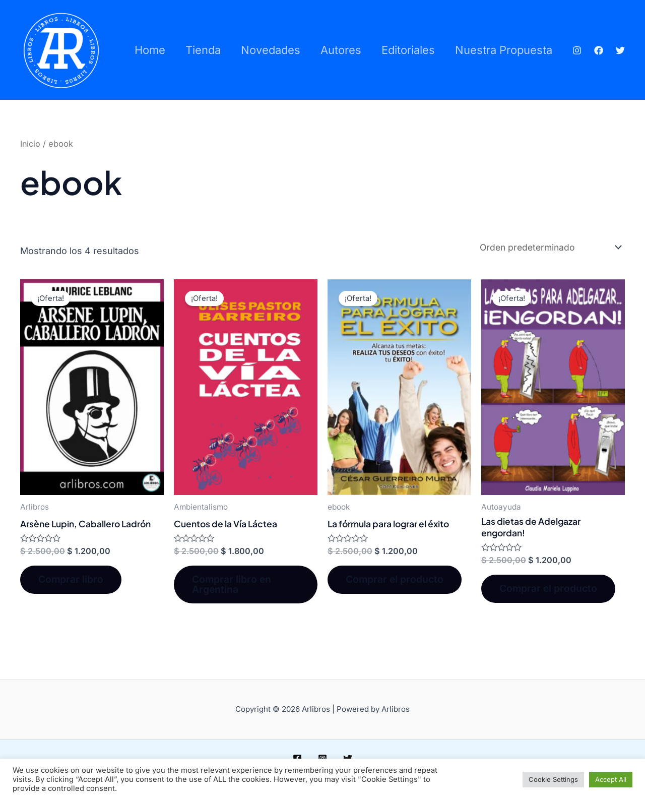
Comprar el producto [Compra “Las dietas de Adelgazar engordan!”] (551, 590)
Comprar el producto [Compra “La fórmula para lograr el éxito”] (397, 581)
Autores (344, 31)
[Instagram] (578, 42)
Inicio (30, 144)
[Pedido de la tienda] (546, 247)
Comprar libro (73, 581)
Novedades (272, 31)
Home (147, 31)
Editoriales (413, 31)
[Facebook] (599, 42)
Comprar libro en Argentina (234, 586)
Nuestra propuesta (180, 68)
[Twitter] (584, 59)
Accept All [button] (610, 779)
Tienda (202, 31)
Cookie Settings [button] (553, 779)
